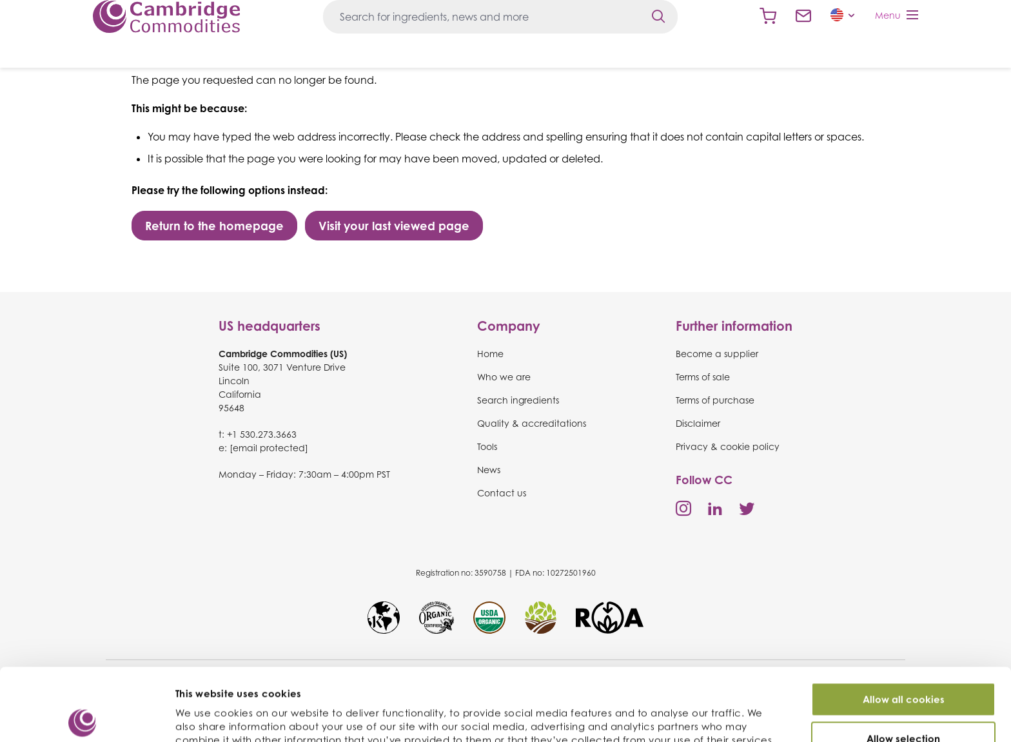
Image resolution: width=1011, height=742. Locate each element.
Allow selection (903, 671)
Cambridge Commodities (166, 16)
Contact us (803, 16)
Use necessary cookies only (903, 709)
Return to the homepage (214, 226)
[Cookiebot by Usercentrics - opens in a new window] (83, 717)
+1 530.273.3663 (262, 434)
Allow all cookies (904, 631)
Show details (689, 713)
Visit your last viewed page (394, 226)
